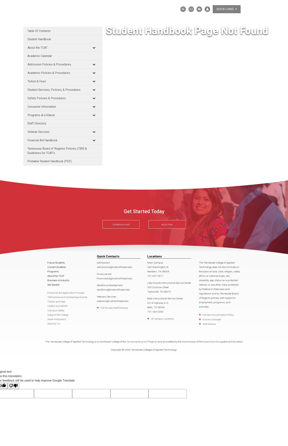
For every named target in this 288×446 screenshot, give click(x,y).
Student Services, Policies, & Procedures (54, 90)
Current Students (56, 267)
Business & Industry (58, 280)
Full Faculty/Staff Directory (114, 307)
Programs (53, 271)
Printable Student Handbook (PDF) (49, 161)
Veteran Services (39, 132)
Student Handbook (39, 39)
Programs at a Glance (41, 115)
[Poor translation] (13, 386)
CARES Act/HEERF (57, 306)
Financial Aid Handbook (42, 140)
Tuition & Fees (37, 81)
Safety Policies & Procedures (47, 98)
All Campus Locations (162, 318)
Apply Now (167, 224)
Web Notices (209, 324)
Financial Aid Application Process (65, 292)
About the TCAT (37, 47)
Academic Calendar (39, 56)
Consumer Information (42, 106)
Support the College (57, 314)
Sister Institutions (56, 319)
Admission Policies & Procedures (49, 64)
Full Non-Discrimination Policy (218, 314)
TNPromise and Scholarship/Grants (67, 297)
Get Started (53, 284)
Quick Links (226, 9)
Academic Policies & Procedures (49, 73)
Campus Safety (55, 310)
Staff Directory (36, 123)
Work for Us (53, 323)
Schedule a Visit (121, 224)
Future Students (56, 262)
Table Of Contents (39, 31)
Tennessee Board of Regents (141, 341)
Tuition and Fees (56, 301)
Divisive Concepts (212, 319)
